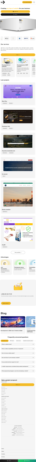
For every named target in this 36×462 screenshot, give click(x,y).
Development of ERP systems (22, 65)
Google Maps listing (4, 388)
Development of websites (6, 65)
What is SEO (3, 415)
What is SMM (3, 413)
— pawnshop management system (18, 432)
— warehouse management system (18, 429)
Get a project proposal (27, 2)
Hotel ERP (3, 405)
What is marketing (4, 410)
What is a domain (4, 416)
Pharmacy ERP (4, 401)
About (3, 451)
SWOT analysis (4, 422)
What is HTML (3, 419)
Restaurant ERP (4, 398)
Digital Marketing (4, 412)
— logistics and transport (18, 428)
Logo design (3, 391)
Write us (18, 384)
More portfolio (18, 252)
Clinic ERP (3, 402)
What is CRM (3, 390)
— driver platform (18, 427)
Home (3, 448)
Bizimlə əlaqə (6, 303)
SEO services (3, 387)
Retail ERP (3, 399)
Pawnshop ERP (4, 404)
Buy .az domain (4, 393)
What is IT (3, 394)
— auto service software (18, 433)
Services (3, 456)
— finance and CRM (18, 431)
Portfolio (3, 454)
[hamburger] (34, 2)
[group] (16, 325)
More (18, 54)
